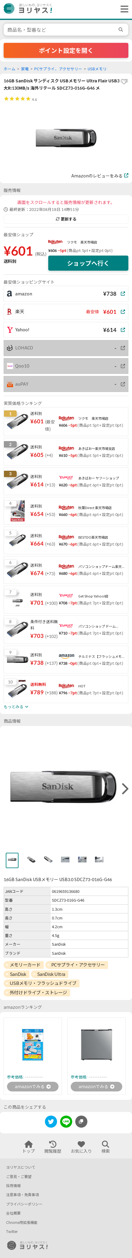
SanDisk (18, 974)
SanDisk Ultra (51, 974)
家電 (25, 69)
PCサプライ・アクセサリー (78, 964)
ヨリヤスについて (20, 1167)
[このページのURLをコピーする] (81, 1122)
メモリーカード (25, 964)
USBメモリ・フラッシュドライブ (43, 983)
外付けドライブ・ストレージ (38, 992)
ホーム (9, 69)
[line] (66, 1123)
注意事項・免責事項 (22, 1195)
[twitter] (51, 1123)
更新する (66, 219)
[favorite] (123, 81)
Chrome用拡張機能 (22, 1222)
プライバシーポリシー (24, 1204)
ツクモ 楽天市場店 (82, 242)
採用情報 (13, 1185)
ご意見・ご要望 (19, 1176)
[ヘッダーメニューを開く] (122, 9)
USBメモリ (97, 69)
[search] (122, 30)
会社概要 (13, 1213)
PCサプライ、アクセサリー (58, 69)
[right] (124, 789)
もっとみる (16, 706)
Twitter (12, 1231)
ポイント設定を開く (66, 50)
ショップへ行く (88, 263)
